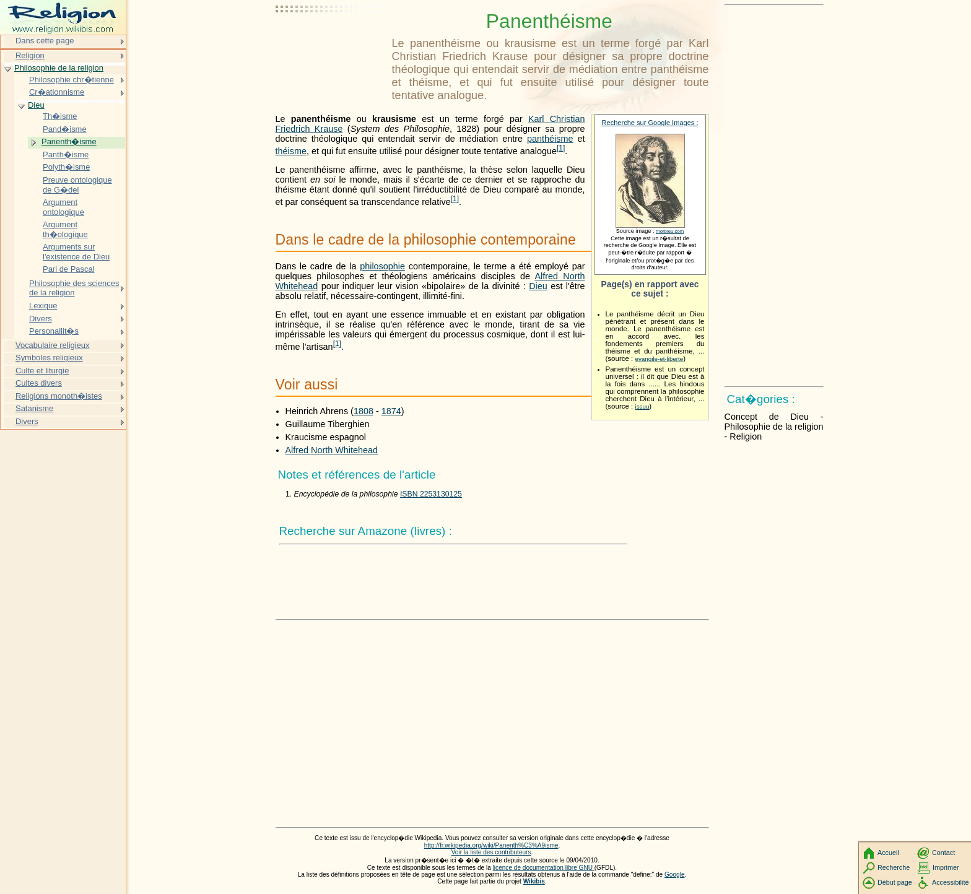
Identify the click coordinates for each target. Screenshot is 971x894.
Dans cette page (44, 40)
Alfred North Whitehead (331, 450)
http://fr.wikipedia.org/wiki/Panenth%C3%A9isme (491, 845)
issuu (642, 406)
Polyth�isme (66, 166)
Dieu (538, 286)
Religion (30, 55)
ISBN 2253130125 (431, 494)
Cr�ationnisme (56, 92)
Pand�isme (65, 129)
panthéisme (550, 139)
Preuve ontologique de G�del (77, 184)
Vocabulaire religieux (52, 345)
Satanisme (34, 408)
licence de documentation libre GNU (543, 867)
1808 (363, 411)
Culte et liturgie (42, 370)
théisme (291, 151)
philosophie (382, 266)
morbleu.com (670, 231)
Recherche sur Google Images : (650, 122)
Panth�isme (66, 154)
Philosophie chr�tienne (71, 79)
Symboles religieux (49, 357)
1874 (391, 411)
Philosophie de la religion (58, 67)
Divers (40, 318)
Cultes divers (38, 383)
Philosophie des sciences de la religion (74, 288)
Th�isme (60, 116)
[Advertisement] (331, 40)
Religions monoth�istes (58, 396)
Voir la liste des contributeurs (491, 852)
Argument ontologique (63, 207)
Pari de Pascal (69, 269)
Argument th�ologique (65, 229)
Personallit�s (54, 331)
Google (674, 874)
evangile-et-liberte (659, 358)
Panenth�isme (69, 141)
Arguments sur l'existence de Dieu (76, 251)
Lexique (43, 305)
